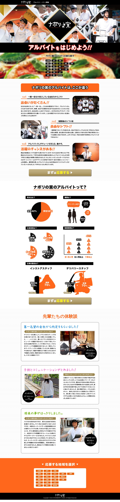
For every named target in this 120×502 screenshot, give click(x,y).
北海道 (46, 61)
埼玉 (53, 67)
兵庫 (67, 70)
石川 (60, 64)
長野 (74, 64)
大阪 (60, 70)
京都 (53, 70)
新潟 (45, 64)
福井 (67, 64)
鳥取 (45, 73)
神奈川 (67, 67)
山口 (60, 73)
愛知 (45, 70)
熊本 (53, 76)
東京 (60, 67)
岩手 (53, 61)
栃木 (45, 67)
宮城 (60, 61)
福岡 (45, 76)
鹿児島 (60, 76)
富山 (53, 64)
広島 (53, 73)
